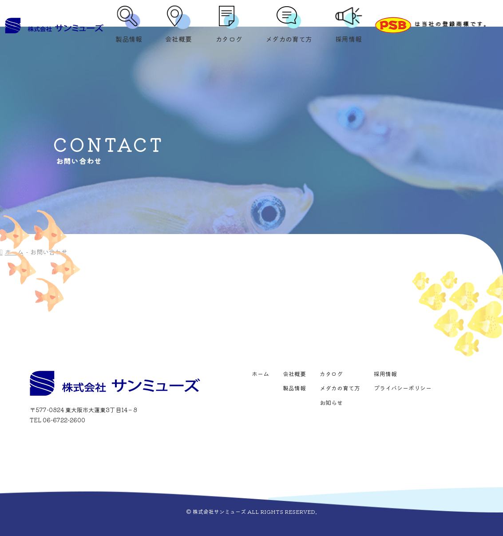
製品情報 (128, 25)
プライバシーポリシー (403, 388)
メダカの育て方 (288, 25)
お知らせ (331, 402)
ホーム (260, 374)
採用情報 (348, 25)
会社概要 (178, 25)
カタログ (228, 25)
